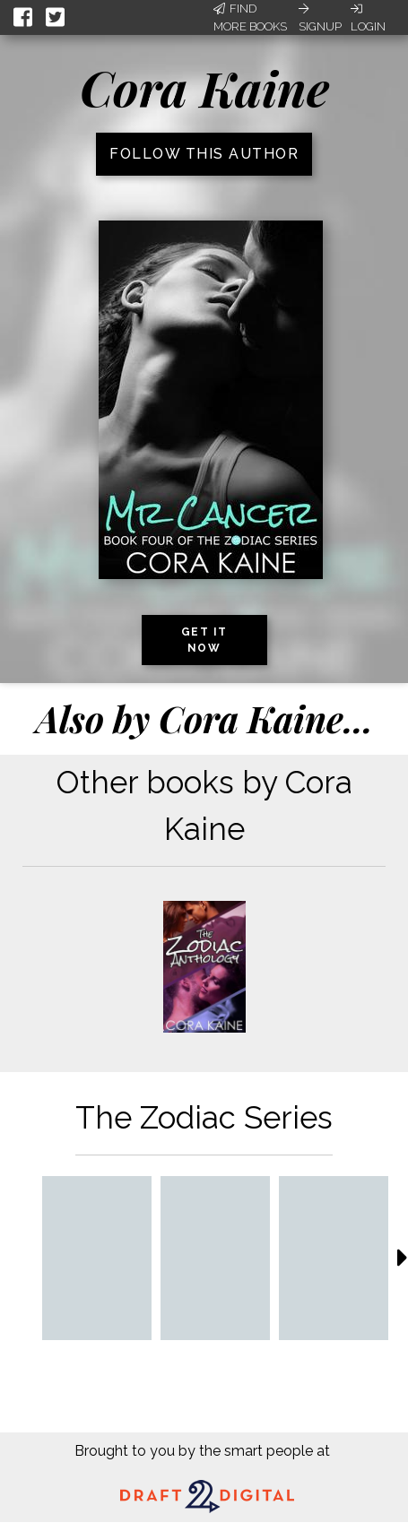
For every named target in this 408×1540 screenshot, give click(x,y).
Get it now (204, 640)
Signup (320, 18)
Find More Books (250, 17)
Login (368, 18)
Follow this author (204, 153)
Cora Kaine (204, 88)
